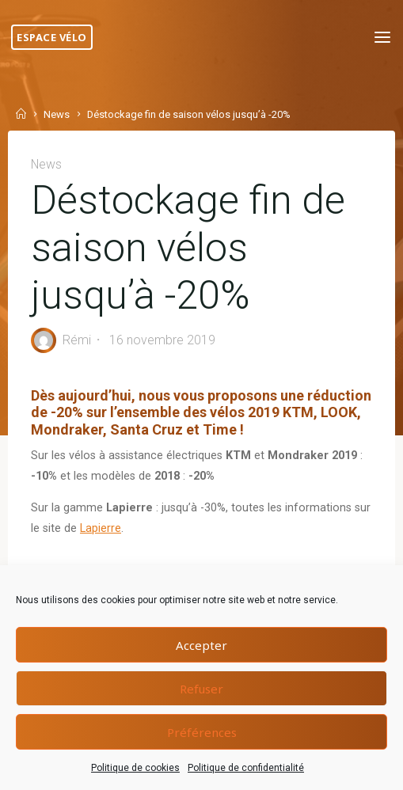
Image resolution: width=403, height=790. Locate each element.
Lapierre (100, 528)
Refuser (201, 689)
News (57, 115)
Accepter (201, 645)
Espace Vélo (52, 37)
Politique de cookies (135, 767)
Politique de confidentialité (246, 767)
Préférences (202, 732)
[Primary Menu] (382, 37)
